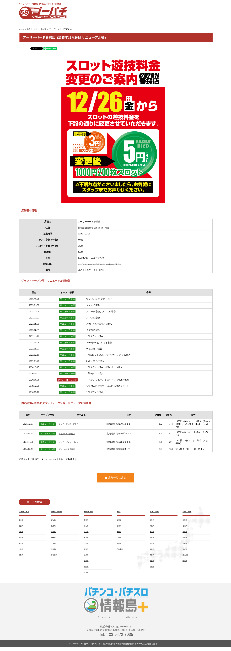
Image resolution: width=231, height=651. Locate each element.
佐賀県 (185, 526)
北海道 (49, 29)
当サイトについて (103, 620)
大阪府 (120, 533)
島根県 (153, 526)
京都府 (120, 526)
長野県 (87, 551)
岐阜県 (87, 557)
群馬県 (54, 533)
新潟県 (87, 520)
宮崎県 (185, 551)
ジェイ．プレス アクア (71, 424)
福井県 (87, 539)
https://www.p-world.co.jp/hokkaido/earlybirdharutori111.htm (106, 264)
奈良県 (120, 545)
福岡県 (185, 520)
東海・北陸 (89, 511)
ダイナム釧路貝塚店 (69, 449)
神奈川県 (55, 557)
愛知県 (87, 569)
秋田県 (21, 545)
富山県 (87, 526)
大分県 (185, 545)
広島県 (153, 539)
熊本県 (185, 539)
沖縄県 (185, 563)
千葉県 (54, 545)
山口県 (153, 545)
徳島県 (153, 551)
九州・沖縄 (188, 511)
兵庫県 (120, 539)
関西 (119, 511)
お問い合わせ (134, 620)
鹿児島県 (186, 557)
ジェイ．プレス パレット (72, 442)
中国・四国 (155, 511)
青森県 (21, 526)
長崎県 (185, 533)
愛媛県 (153, 563)
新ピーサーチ (52, 459)
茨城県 (54, 520)
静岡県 (87, 563)
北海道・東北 (35, 29)
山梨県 (87, 545)
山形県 (21, 551)
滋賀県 (120, 520)
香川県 (153, 557)
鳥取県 (153, 520)
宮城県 (21, 539)
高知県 (153, 569)
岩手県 (21, 533)
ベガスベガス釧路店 (69, 433)
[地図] (108, 228)
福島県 (21, 557)
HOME (22, 29)
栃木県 (54, 526)
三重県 (87, 576)
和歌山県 (121, 551)
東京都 (54, 551)
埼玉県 (54, 539)
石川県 (87, 533)
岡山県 (153, 533)
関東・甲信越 (58, 511)
